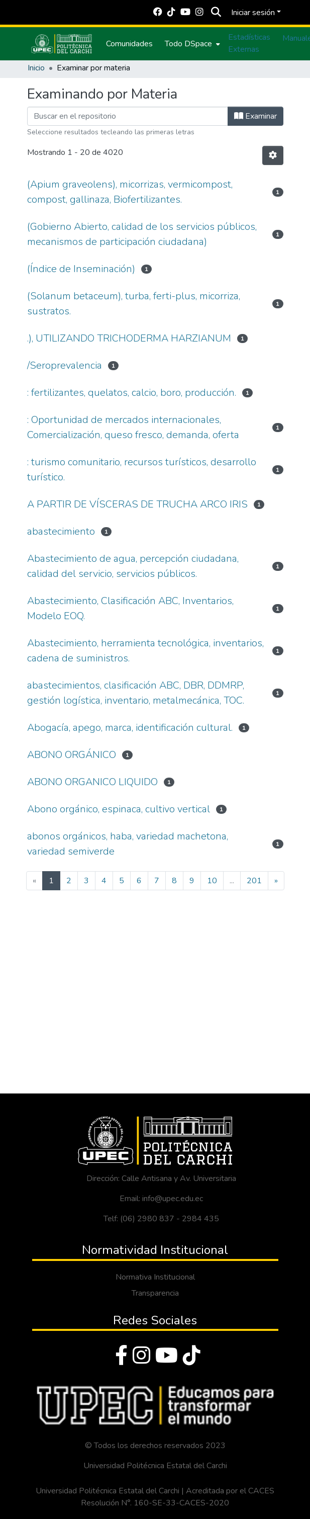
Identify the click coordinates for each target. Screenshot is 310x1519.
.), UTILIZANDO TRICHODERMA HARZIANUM (129, 338)
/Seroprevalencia (64, 365)
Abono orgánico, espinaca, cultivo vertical (118, 809)
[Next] (276, 880)
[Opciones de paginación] (272, 155)
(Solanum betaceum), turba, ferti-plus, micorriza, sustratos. (133, 303)
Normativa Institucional (155, 1277)
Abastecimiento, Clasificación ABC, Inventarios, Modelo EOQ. (130, 608)
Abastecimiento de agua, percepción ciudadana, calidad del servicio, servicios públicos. (133, 566)
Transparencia (155, 1293)
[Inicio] (61, 43)
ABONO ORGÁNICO (71, 755)
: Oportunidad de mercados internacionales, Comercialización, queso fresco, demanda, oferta (133, 427)
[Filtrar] (127, 116)
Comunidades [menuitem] (129, 43)
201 (254, 880)
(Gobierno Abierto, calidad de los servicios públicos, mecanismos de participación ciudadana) (142, 234)
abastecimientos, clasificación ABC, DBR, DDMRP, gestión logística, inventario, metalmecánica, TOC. (135, 693)
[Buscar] (216, 13)
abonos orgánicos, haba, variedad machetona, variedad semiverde (127, 843)
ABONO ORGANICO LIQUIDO (92, 782)
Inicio (36, 67)
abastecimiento (61, 531)
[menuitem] (191, 43)
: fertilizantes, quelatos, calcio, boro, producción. (131, 392)
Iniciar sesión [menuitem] (253, 12)
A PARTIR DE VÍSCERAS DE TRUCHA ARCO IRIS (137, 504)
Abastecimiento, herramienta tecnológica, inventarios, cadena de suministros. (145, 650)
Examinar (255, 116)
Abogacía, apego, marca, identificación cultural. (130, 727)
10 (212, 880)
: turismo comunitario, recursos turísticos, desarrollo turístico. (141, 469)
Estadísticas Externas (249, 43)
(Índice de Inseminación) (81, 269)
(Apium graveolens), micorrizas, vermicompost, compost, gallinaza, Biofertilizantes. (130, 192)
